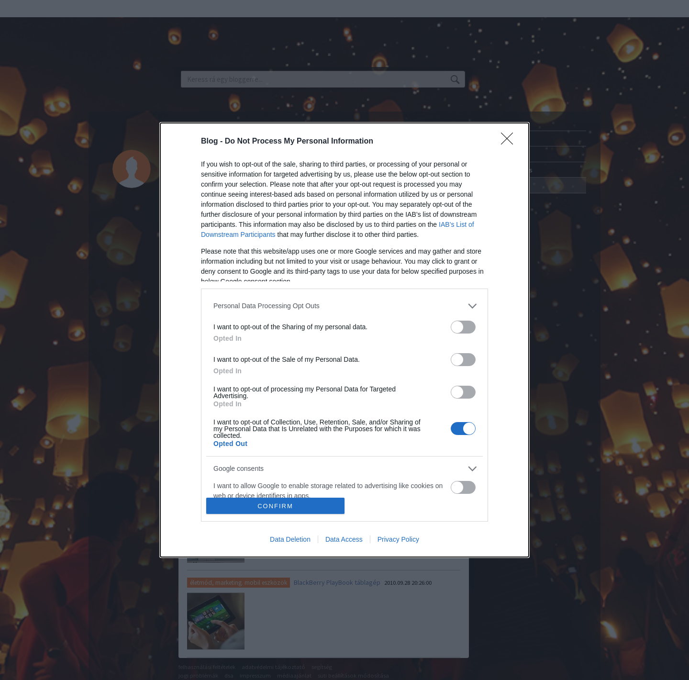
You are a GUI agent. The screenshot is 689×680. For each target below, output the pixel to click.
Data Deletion (290, 539)
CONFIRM (275, 506)
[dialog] (344, 340)
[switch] (463, 327)
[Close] (510, 142)
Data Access (344, 539)
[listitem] (344, 306)
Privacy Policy (398, 539)
